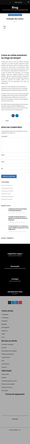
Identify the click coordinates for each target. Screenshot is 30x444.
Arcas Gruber (23, 104)
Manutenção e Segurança (7, 196)
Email (3, 161)
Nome (3, 155)
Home (3, 9)
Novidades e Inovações (11, 9)
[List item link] (15, 314)
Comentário (4, 136)
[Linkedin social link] (17, 115)
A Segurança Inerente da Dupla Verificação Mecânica (17, 209)
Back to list (15, 120)
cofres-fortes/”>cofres (23, 67)
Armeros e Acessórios (6, 185)
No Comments (21, 212)
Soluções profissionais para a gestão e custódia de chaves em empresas (18, 218)
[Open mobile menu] (10, 2)
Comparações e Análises (7, 191)
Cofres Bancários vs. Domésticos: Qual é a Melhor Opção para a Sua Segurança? (18, 227)
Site (2, 168)
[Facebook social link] (13, 115)
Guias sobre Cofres (6, 193)
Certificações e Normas (7, 188)
